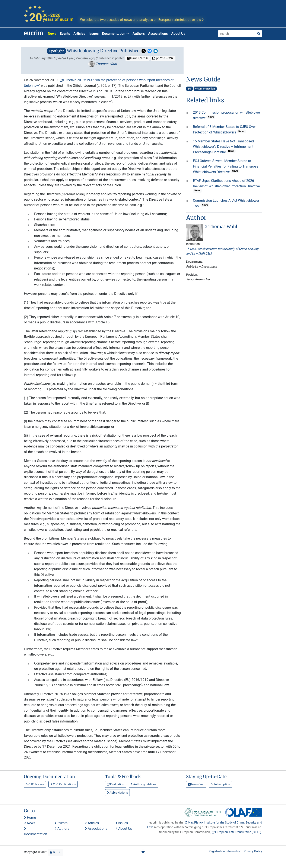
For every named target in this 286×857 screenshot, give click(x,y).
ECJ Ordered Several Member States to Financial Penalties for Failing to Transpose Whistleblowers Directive (225, 166)
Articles (79, 34)
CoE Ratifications (63, 784)
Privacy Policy (253, 851)
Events (65, 34)
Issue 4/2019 (137, 58)
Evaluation (115, 784)
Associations (158, 34)
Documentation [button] (115, 34)
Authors (139, 34)
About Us (178, 34)
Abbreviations (117, 792)
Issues (94, 34)
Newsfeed (196, 784)
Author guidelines (143, 784)
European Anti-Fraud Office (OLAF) (238, 832)
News (52, 34)
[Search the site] (236, 33)
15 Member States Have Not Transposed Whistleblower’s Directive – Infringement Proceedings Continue (223, 146)
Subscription (220, 784)
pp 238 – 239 (163, 58)
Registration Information (225, 851)
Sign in (55, 852)
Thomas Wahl (102, 64)
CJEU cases (35, 784)
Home (30, 818)
